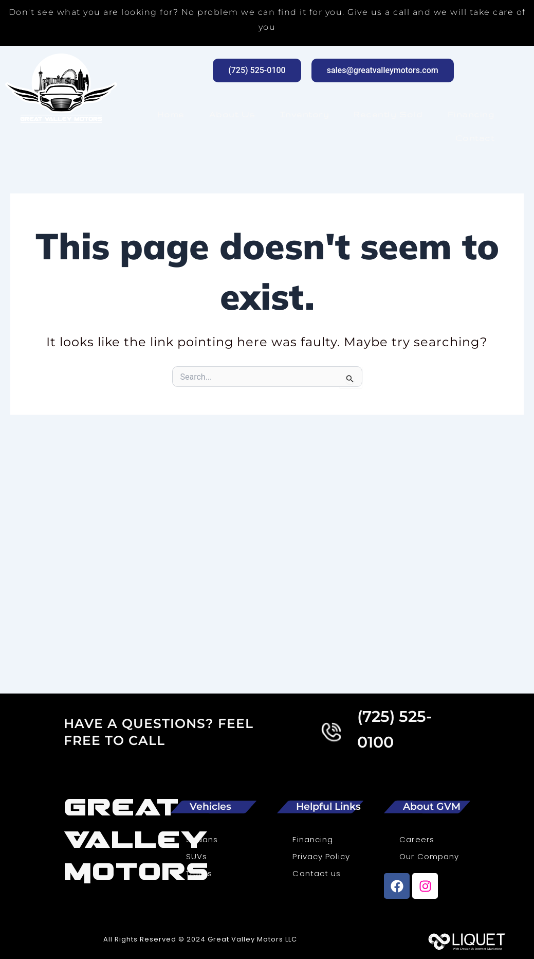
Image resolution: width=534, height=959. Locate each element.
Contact (475, 138)
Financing (471, 114)
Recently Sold (388, 114)
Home (171, 114)
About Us (232, 114)
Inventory (304, 114)
